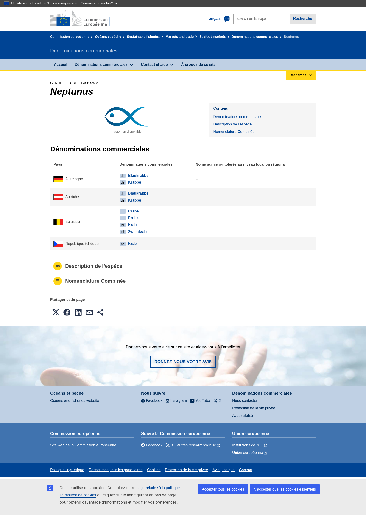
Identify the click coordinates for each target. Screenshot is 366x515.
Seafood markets (213, 36)
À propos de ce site (198, 64)
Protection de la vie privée (253, 408)
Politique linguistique (67, 470)
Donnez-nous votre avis (183, 361)
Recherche (302, 19)
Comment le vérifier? (99, 3)
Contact (245, 470)
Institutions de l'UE (247, 445)
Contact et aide (154, 64)
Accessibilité (242, 416)
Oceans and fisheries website (74, 401)
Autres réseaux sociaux (196, 445)
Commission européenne (69, 36)
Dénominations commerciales (255, 36)
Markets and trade (179, 36)
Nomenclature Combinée (233, 132)
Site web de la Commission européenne (83, 445)
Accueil (60, 64)
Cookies (154, 470)
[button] (55, 312)
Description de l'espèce (232, 124)
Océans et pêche (108, 36)
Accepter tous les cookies (223, 489)
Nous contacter (244, 401)
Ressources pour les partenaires (115, 470)
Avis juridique (223, 470)
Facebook (151, 445)
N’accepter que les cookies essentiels (284, 489)
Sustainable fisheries (143, 36)
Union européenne (247, 453)
